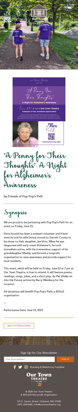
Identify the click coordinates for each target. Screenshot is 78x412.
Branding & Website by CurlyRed (47, 367)
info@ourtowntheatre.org (47, 404)
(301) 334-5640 (24, 404)
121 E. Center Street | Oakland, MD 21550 (39, 401)
